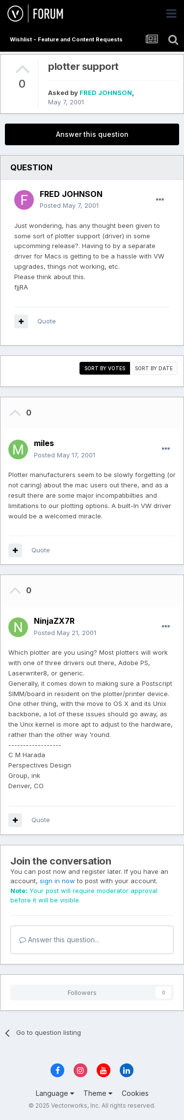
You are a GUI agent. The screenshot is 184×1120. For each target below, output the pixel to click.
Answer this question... (59, 939)
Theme (97, 1093)
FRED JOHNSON (105, 92)
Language (55, 1093)
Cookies (135, 1093)
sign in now (57, 881)
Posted (69, 205)
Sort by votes (104, 368)
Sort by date (154, 368)
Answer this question (92, 134)
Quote (46, 321)
